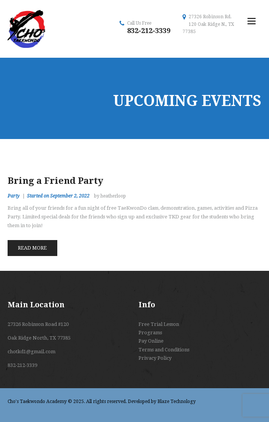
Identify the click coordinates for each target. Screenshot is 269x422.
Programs (150, 332)
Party (13, 196)
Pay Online (151, 341)
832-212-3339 (148, 31)
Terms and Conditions (163, 349)
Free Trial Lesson (158, 324)
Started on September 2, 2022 (58, 196)
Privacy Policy (154, 358)
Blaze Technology (176, 401)
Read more (32, 248)
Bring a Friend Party (55, 180)
